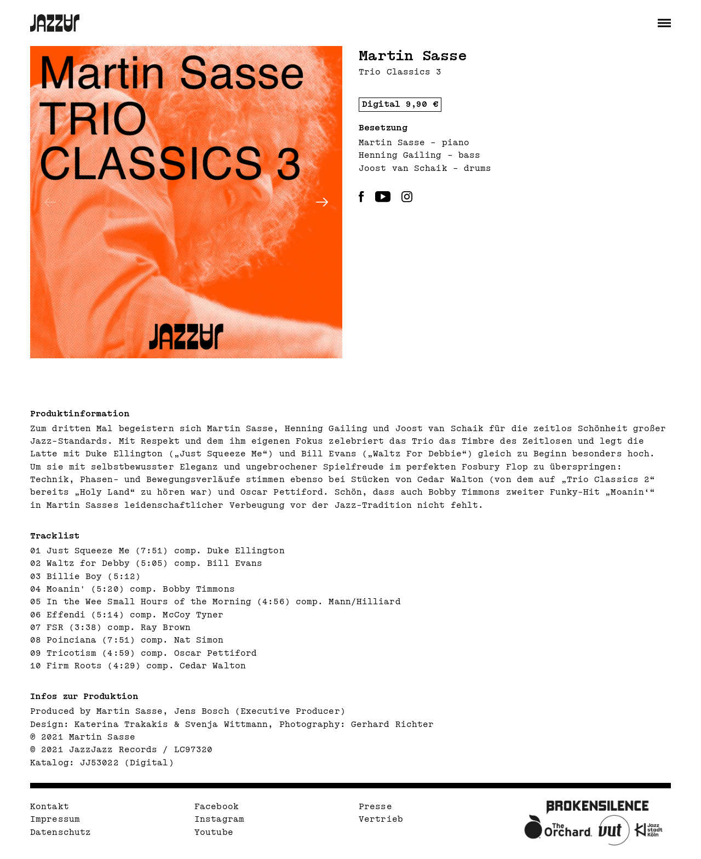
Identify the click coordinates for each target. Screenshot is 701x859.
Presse (375, 806)
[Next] (322, 202)
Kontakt (49, 806)
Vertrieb (381, 819)
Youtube (213, 832)
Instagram (219, 819)
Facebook (216, 806)
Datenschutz (60, 832)
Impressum (55, 819)
